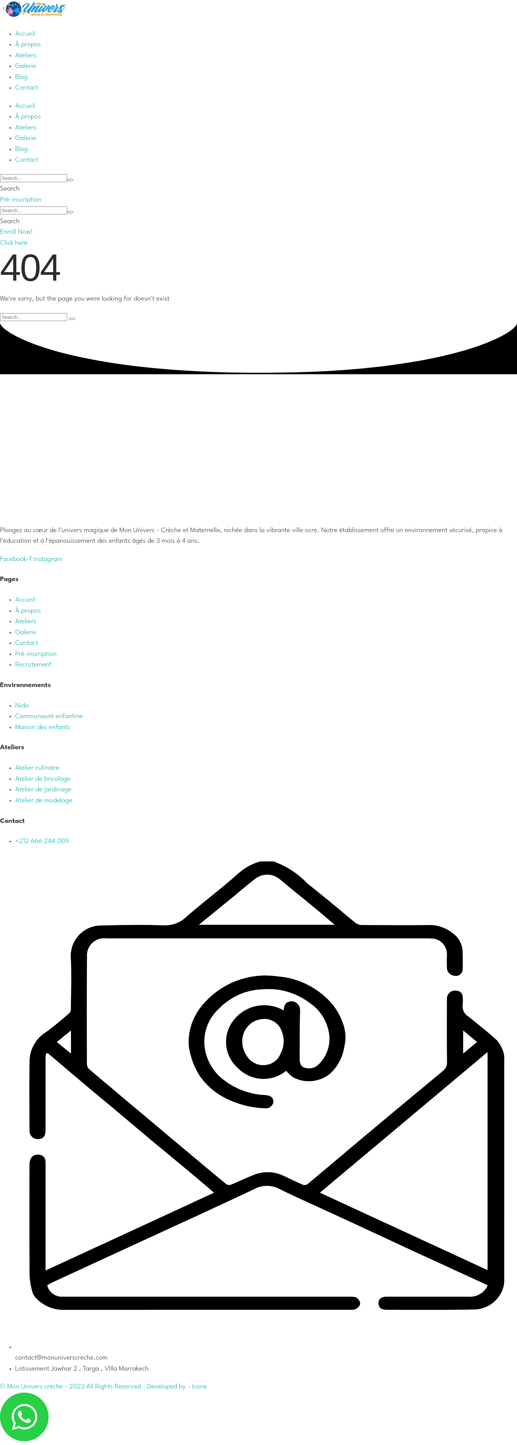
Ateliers (25, 621)
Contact (26, 643)
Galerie (25, 632)
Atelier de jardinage (43, 789)
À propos (28, 611)
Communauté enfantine (49, 716)
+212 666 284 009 (42, 841)
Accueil (25, 600)
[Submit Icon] (70, 180)
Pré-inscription (36, 654)
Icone (199, 1387)
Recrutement (33, 665)
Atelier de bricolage (43, 779)
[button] (20, 200)
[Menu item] (25, 34)
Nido (22, 706)
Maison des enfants (42, 727)
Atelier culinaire (37, 768)
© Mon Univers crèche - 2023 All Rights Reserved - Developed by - (96, 1387)
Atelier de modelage (44, 800)
